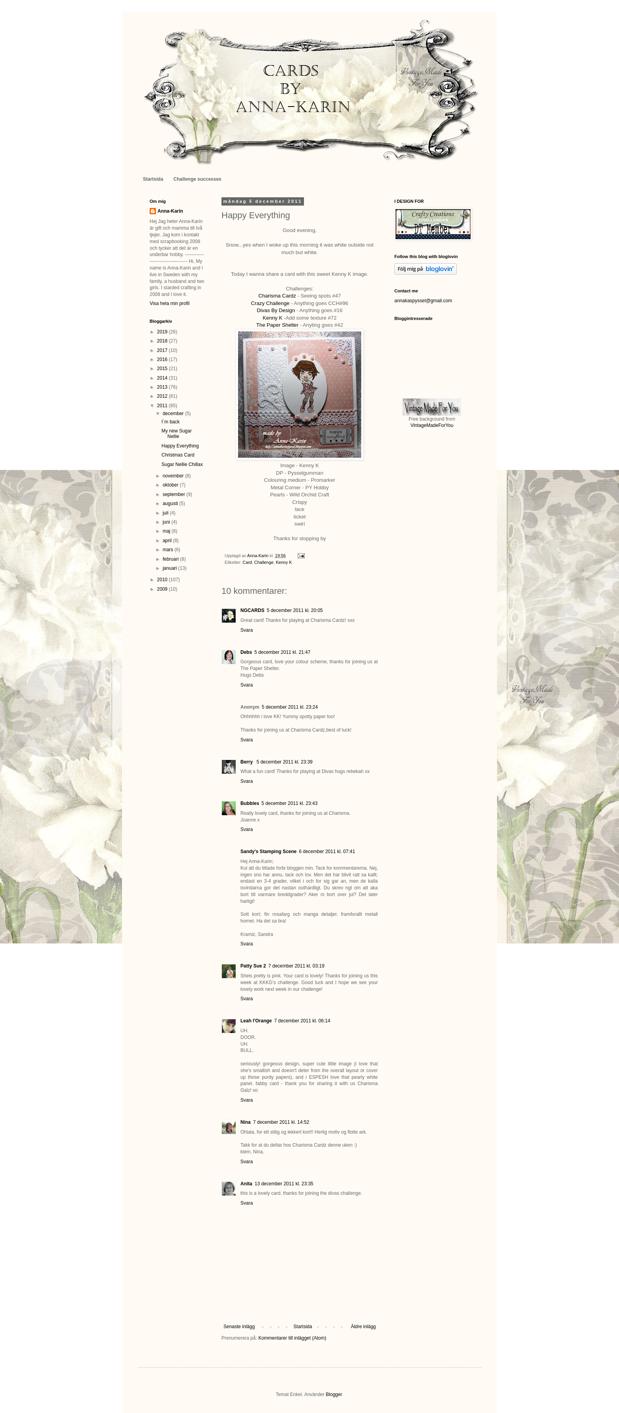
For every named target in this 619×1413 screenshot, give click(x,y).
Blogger (334, 1394)
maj (167, 531)
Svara (246, 630)
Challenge (264, 562)
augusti (171, 503)
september (174, 494)
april (168, 540)
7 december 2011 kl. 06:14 (302, 1021)
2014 (163, 378)
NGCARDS (252, 610)
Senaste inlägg (239, 1326)
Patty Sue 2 (253, 966)
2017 (163, 350)
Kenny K (273, 318)
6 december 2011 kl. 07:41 (327, 851)
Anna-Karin (170, 211)
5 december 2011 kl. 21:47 (282, 652)
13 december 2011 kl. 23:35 (284, 1184)
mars (168, 549)
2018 (163, 341)
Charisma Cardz (277, 296)
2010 (163, 579)
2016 (163, 359)
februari (171, 559)
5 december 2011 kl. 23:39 (285, 762)
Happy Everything (180, 446)
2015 (163, 368)
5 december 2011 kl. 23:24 (290, 707)
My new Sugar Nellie (176, 433)
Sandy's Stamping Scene (268, 851)
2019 (163, 332)
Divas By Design (276, 310)
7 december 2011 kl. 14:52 (281, 1122)
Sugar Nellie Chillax (182, 464)
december (174, 413)
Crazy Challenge (270, 303)
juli (166, 513)
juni (167, 522)
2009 (163, 589)
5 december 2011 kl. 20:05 (295, 610)
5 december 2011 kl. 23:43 (289, 803)
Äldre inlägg (363, 1326)
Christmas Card (177, 455)
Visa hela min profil (169, 303)
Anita (246, 1184)
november (174, 476)
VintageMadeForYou (432, 425)
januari (170, 568)
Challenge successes (197, 179)
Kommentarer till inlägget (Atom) (292, 1338)
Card (247, 562)
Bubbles (249, 803)
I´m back (170, 422)
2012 (163, 396)
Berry (247, 762)
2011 (163, 405)
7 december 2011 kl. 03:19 (296, 966)
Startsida (153, 179)
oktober (171, 485)
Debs (246, 652)
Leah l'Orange (256, 1021)
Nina (245, 1122)
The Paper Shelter (277, 325)
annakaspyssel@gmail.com (423, 300)
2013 (163, 387)
